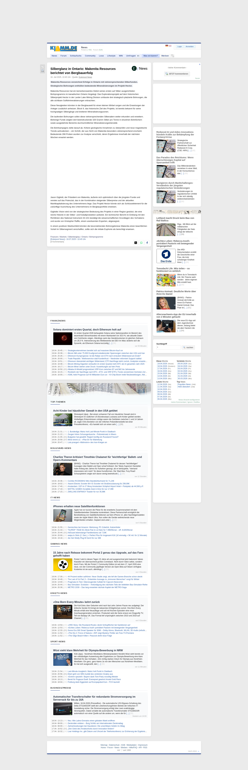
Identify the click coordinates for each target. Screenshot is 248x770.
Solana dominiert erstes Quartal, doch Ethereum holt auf (87, 329)
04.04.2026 (182, 366)
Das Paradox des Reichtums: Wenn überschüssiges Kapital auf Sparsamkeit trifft (175, 160)
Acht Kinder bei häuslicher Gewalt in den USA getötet (85, 410)
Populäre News (184, 384)
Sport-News (57, 641)
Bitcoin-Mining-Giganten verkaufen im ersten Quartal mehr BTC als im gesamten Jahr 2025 (106, 364)
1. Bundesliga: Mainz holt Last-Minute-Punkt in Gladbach (91, 432)
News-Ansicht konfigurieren (189, 400)
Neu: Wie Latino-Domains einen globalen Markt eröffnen (91, 721)
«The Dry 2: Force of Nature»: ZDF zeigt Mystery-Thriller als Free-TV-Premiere (101, 633)
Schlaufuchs (75, 56)
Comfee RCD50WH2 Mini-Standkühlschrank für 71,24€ (91, 481)
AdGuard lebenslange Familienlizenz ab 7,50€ (87, 533)
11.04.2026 (162, 387)
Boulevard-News (60, 448)
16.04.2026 (162, 371)
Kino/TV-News (58, 593)
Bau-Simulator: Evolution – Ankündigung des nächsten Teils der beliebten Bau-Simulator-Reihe (107, 585)
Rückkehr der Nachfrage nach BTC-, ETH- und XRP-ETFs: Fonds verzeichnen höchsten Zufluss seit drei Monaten (116, 372)
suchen (188, 347)
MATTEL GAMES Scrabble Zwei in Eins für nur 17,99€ (90, 489)
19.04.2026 (162, 364)
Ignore (190, 402)
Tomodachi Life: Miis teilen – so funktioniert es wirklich (173, 269)
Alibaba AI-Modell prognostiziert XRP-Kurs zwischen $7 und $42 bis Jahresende (101, 369)
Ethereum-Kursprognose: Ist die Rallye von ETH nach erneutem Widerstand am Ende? (104, 356)
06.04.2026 (162, 399)
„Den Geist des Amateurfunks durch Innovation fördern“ (91, 729)
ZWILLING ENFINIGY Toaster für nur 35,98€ (86, 492)
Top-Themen (57, 401)
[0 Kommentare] (57, 242)
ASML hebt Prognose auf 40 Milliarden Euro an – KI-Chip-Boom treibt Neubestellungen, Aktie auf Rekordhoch (114, 375)
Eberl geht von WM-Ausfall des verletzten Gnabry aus (90, 674)
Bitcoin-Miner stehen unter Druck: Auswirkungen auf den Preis (94, 367)
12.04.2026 (162, 384)
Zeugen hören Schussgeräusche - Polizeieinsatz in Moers (92, 434)
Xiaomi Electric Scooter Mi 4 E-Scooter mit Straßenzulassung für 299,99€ (98, 484)
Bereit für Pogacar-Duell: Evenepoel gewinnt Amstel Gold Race (94, 679)
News (54, 56)
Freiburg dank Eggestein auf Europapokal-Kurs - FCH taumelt (94, 682)
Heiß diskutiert (184, 387)
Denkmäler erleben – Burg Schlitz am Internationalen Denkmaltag (95, 723)
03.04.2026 (182, 368)
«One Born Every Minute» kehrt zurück (76, 602)
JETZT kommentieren (176, 73)
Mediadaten (132, 745)
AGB (123, 745)
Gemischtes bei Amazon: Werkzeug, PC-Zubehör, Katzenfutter (94, 527)
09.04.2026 (162, 392)
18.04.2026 (162, 366)
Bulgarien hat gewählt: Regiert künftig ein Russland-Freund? (93, 437)
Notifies (197, 402)
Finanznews (57, 320)
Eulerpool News (85, 77)
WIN (121, 56)
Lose (101, 56)
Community (90, 56)
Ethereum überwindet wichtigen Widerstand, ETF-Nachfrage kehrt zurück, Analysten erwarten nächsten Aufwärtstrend (117, 361)
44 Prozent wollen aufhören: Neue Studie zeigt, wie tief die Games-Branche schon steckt (105, 577)
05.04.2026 (182, 364)
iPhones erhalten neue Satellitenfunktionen (79, 506)
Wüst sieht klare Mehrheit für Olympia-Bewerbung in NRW (88, 650)
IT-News (55, 497)
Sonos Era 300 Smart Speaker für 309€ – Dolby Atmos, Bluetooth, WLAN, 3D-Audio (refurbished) (109, 630)
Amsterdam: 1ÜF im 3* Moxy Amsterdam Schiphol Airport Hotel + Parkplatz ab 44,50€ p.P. (106, 486)
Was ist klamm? (150, 56)
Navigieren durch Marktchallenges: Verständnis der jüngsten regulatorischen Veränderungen (174, 185)
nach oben (192, 751)
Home (103, 747)
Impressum (142, 745)
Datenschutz (114, 745)
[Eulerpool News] (57, 239)
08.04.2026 (162, 394)
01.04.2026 (182, 373)
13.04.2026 (162, 378)
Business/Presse (60, 688)
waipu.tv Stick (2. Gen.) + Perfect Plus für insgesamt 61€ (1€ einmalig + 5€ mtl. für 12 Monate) (107, 535)
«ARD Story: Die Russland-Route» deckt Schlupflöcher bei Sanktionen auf (99, 625)
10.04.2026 (162, 389)
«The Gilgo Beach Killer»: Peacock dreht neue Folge (90, 636)
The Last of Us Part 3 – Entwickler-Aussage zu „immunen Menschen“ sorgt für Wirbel (103, 579)
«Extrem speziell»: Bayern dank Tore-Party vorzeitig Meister (93, 677)
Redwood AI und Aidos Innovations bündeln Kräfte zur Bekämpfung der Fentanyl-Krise (175, 134)
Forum (64, 56)
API (140, 747)
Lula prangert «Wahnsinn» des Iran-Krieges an (87, 442)
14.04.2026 (162, 376)
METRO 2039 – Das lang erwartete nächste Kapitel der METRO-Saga (97, 587)
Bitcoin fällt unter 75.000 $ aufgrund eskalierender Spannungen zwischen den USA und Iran (106, 353)
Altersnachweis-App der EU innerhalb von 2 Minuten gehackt (176, 315)
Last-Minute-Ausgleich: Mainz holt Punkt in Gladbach (90, 671)
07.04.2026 (162, 397)
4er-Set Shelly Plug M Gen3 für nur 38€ (84, 538)
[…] (110, 343)
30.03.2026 (182, 378)
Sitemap (103, 745)
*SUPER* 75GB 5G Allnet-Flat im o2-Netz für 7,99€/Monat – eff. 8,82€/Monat (100, 530)
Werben (165, 56)
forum (197, 78)
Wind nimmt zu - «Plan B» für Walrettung (85, 440)
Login (180, 46)
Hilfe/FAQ (133, 747)
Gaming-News (58, 543)
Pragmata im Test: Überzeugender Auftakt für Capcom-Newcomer (95, 582)
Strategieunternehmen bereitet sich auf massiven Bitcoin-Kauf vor (95, 350)
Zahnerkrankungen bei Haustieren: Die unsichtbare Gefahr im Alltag (96, 726)
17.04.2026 (162, 368)
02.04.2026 (182, 371)
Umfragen (133, 56)
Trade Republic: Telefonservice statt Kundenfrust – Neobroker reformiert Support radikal (104, 358)
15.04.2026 (162, 373)
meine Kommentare (178, 402)
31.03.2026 (182, 376)
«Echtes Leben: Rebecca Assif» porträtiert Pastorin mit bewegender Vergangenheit (102, 628)
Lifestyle (111, 56)
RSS (145, 747)
